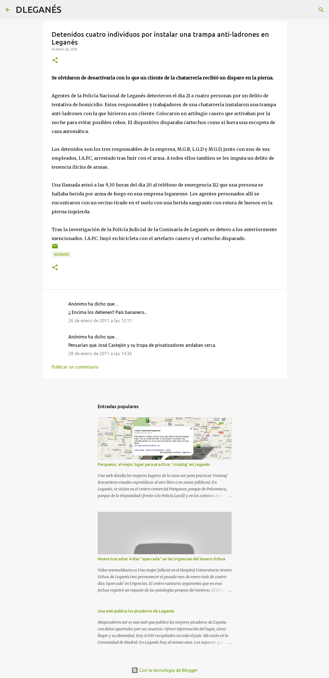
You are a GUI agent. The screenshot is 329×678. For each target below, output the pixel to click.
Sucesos (61, 254)
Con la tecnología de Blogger (164, 670)
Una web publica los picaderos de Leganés (136, 611)
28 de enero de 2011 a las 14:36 (100, 353)
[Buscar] (69, 9)
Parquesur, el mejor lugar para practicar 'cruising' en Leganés (154, 464)
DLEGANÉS (38, 9)
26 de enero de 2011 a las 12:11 (100, 320)
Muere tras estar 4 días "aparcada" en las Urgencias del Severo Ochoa (161, 559)
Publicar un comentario (75, 366)
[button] (55, 60)
